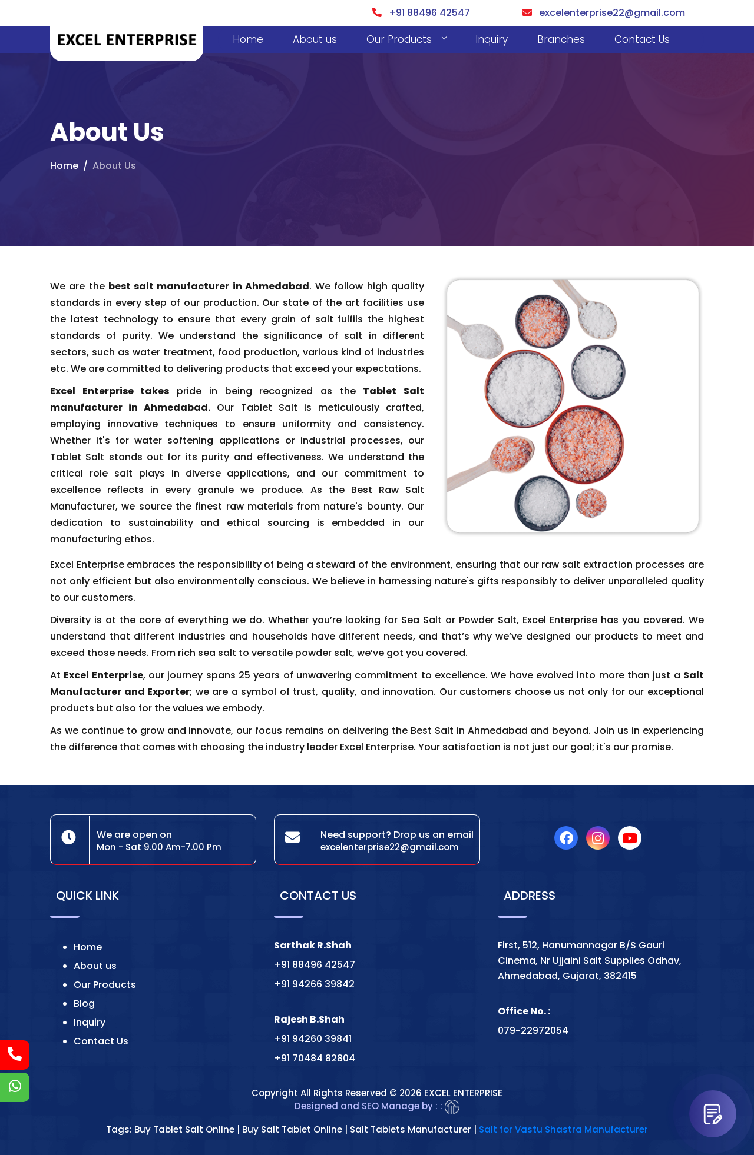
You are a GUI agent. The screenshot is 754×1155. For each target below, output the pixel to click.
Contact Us (642, 39)
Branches (561, 39)
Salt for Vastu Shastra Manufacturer (563, 1129)
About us (315, 39)
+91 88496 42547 (421, 12)
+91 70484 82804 (314, 1058)
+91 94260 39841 (313, 1039)
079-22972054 (533, 1030)
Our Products (406, 39)
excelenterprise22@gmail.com (603, 12)
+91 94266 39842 (314, 984)
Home (248, 39)
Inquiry (491, 39)
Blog (84, 1003)
